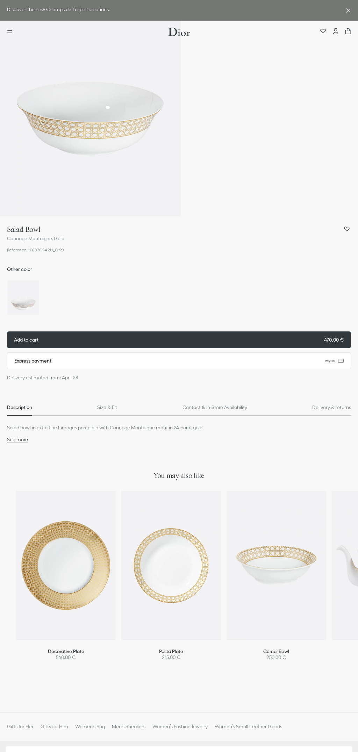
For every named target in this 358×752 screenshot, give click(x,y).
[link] (172, 10)
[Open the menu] (12, 32)
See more (17, 439)
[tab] (19, 407)
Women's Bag (90, 726)
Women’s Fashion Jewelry (180, 726)
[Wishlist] (323, 32)
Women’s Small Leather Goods (248, 726)
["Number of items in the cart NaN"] (348, 32)
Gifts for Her (20, 726)
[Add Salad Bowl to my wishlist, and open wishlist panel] (347, 229)
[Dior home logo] (179, 32)
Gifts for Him (54, 726)
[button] (90, 118)
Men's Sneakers (128, 726)
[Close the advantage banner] (348, 10)
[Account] (335, 32)
